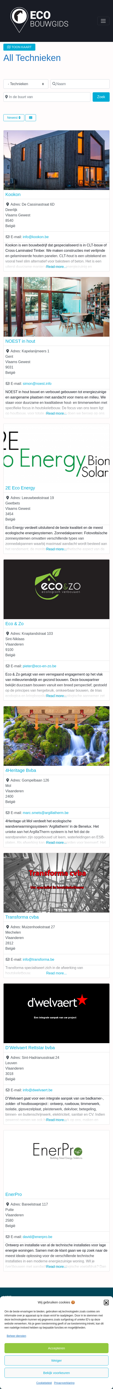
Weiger (56, 1360)
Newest (14, 117)
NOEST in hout (20, 341)
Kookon (13, 194)
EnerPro (13, 1194)
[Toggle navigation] (103, 21)
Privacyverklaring (64, 1383)
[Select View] (30, 117)
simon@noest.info (37, 383)
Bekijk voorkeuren (56, 1373)
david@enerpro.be (37, 1237)
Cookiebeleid (44, 1383)
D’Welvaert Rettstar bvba (30, 1047)
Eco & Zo (14, 623)
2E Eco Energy (20, 487)
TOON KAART (19, 47)
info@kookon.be (36, 237)
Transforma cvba (22, 917)
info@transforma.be (38, 959)
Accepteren (56, 1348)
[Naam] (80, 84)
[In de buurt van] (46, 97)
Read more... (56, 267)
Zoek (103, 96)
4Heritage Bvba (20, 770)
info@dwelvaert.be (38, 1090)
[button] (106, 1302)
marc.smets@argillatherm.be (46, 813)
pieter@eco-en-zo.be (39, 666)
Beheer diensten (16, 1335)
